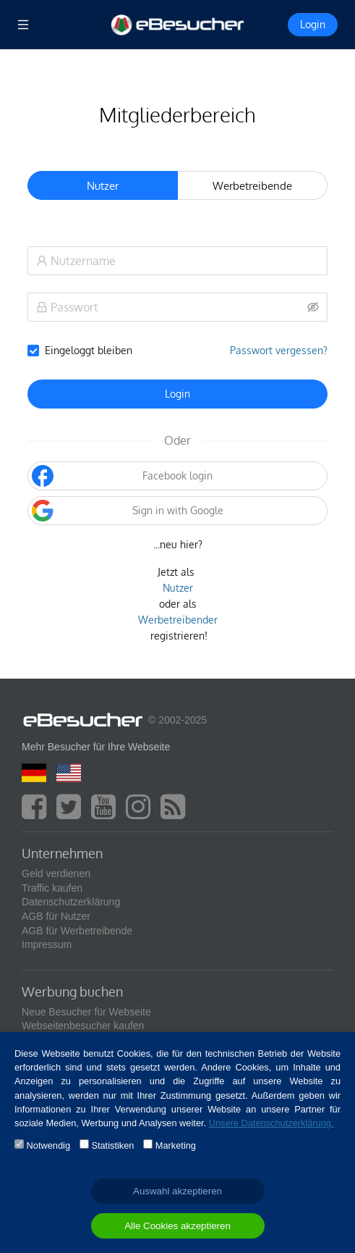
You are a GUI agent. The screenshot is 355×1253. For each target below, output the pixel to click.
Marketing (175, 1145)
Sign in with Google (127, 510)
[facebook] (38, 813)
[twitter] (72, 813)
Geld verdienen (56, 873)
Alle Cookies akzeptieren (177, 1225)
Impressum (47, 944)
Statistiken (112, 1145)
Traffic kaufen (52, 888)
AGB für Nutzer (56, 916)
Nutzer (178, 588)
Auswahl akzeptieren (177, 1191)
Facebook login (122, 476)
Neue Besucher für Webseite (86, 1012)
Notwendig (48, 1145)
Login (177, 393)
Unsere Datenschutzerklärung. (271, 1123)
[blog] (176, 813)
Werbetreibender (178, 619)
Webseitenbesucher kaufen (83, 1025)
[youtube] (107, 813)
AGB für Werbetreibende (77, 930)
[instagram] (142, 813)
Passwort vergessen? (279, 350)
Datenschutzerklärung (71, 902)
